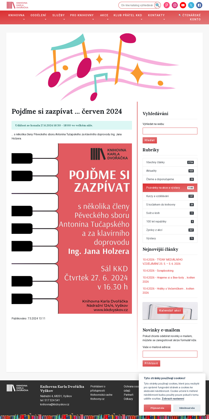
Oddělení (38, 15)
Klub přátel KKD (128, 15)
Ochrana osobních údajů (134, 388)
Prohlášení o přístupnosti (97, 388)
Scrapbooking (158, 270)
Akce (104, 15)
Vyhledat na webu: (153, 124)
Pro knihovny (82, 15)
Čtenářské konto (190, 17)
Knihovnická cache (101, 394)
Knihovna (16, 15)
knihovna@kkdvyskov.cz (54, 404)
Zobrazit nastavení (173, 398)
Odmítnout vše (187, 408)
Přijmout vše (157, 408)
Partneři (128, 394)
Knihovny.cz (97, 399)
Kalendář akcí (170, 310)
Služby (58, 15)
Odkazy (128, 399)
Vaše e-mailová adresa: (157, 347)
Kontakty (156, 15)
